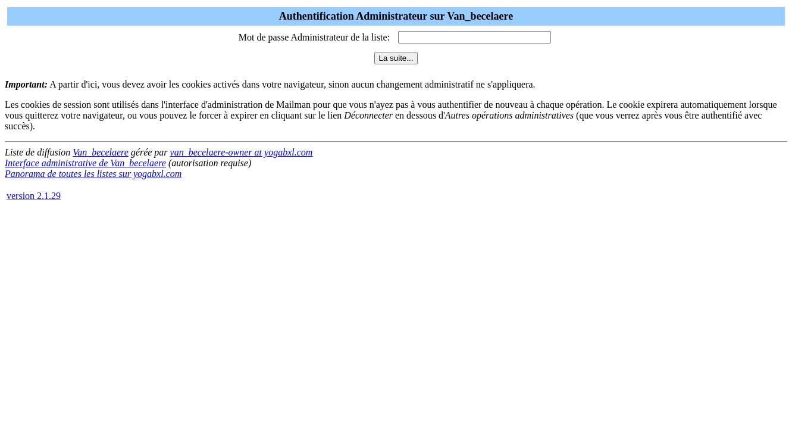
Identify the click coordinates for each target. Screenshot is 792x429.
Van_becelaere (101, 152)
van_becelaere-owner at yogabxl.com (241, 152)
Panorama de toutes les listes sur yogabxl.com (93, 174)
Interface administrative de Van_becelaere (85, 163)
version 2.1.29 (34, 196)
